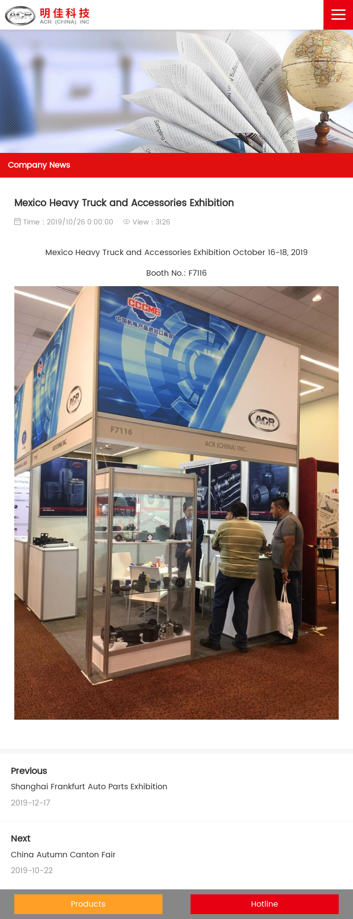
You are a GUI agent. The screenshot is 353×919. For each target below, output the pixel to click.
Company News (39, 165)
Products (88, 904)
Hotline (264, 904)
